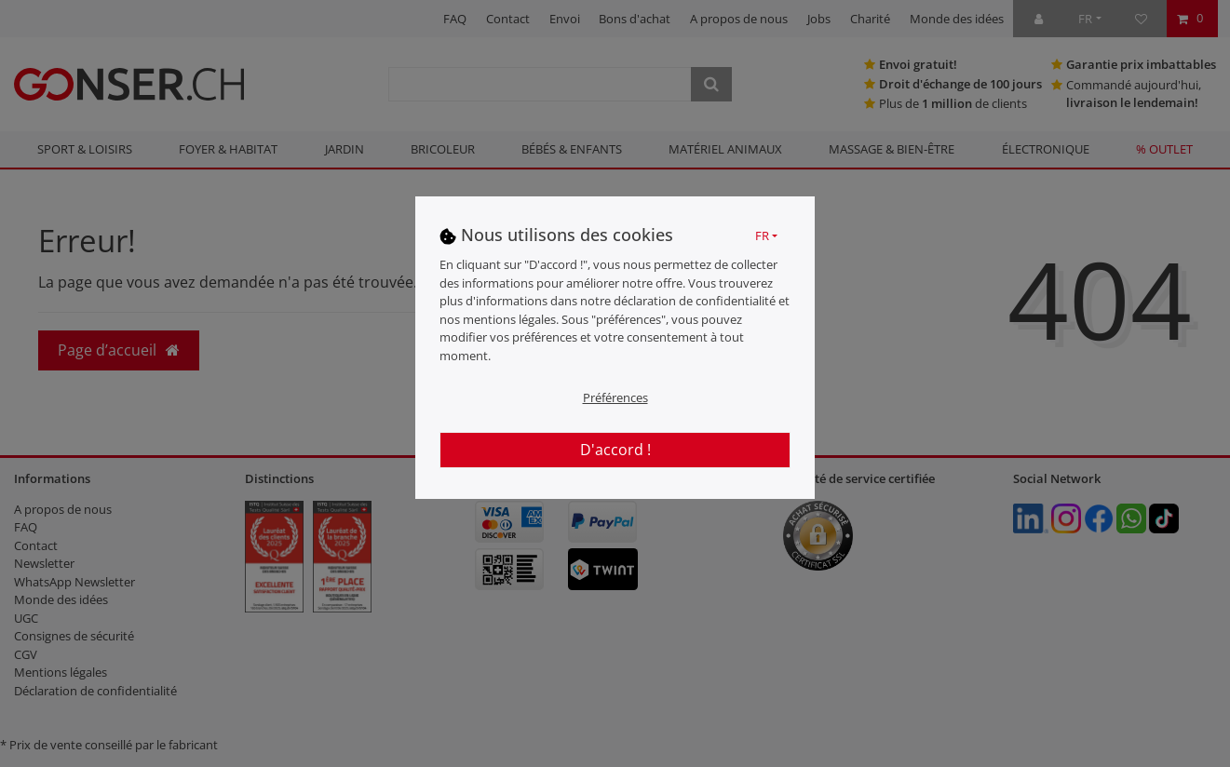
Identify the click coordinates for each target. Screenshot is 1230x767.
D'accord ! (615, 449)
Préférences (615, 397)
